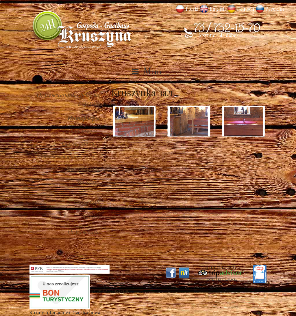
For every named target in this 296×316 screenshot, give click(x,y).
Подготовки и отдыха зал (68, 156)
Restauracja (227, 280)
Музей (91, 216)
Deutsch (245, 9)
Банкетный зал (79, 144)
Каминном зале (80, 131)
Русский (274, 9)
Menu (152, 72)
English (218, 9)
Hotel (210, 280)
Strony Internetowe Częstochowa (64, 312)
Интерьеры (83, 118)
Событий (86, 202)
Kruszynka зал (81, 169)
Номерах (87, 182)
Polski (192, 9)
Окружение (84, 231)
